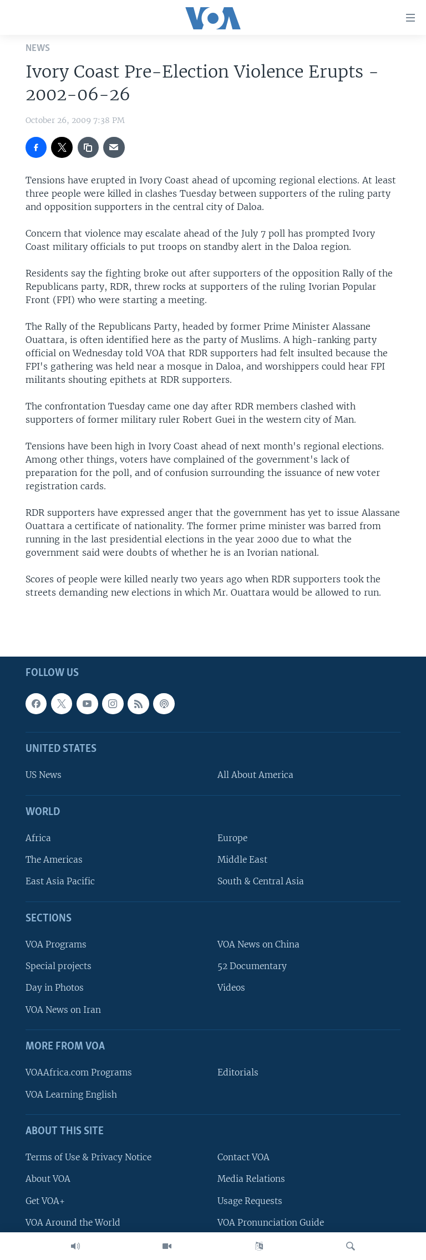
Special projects (59, 966)
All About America (255, 775)
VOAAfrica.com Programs (79, 1072)
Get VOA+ (45, 1201)
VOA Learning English (71, 1094)
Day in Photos (55, 988)
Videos (231, 988)
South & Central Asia (260, 882)
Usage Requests (249, 1201)
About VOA (48, 1179)
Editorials (237, 1072)
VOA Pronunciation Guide (270, 1222)
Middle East (242, 859)
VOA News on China (258, 944)
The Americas (54, 859)
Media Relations (251, 1179)
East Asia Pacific (60, 882)
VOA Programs (56, 944)
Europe (232, 838)
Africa (38, 838)
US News (44, 775)
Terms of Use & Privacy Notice (88, 1157)
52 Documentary (252, 966)
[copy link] (88, 147)
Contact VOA (243, 1157)
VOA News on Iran (63, 1010)
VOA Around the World (73, 1222)
